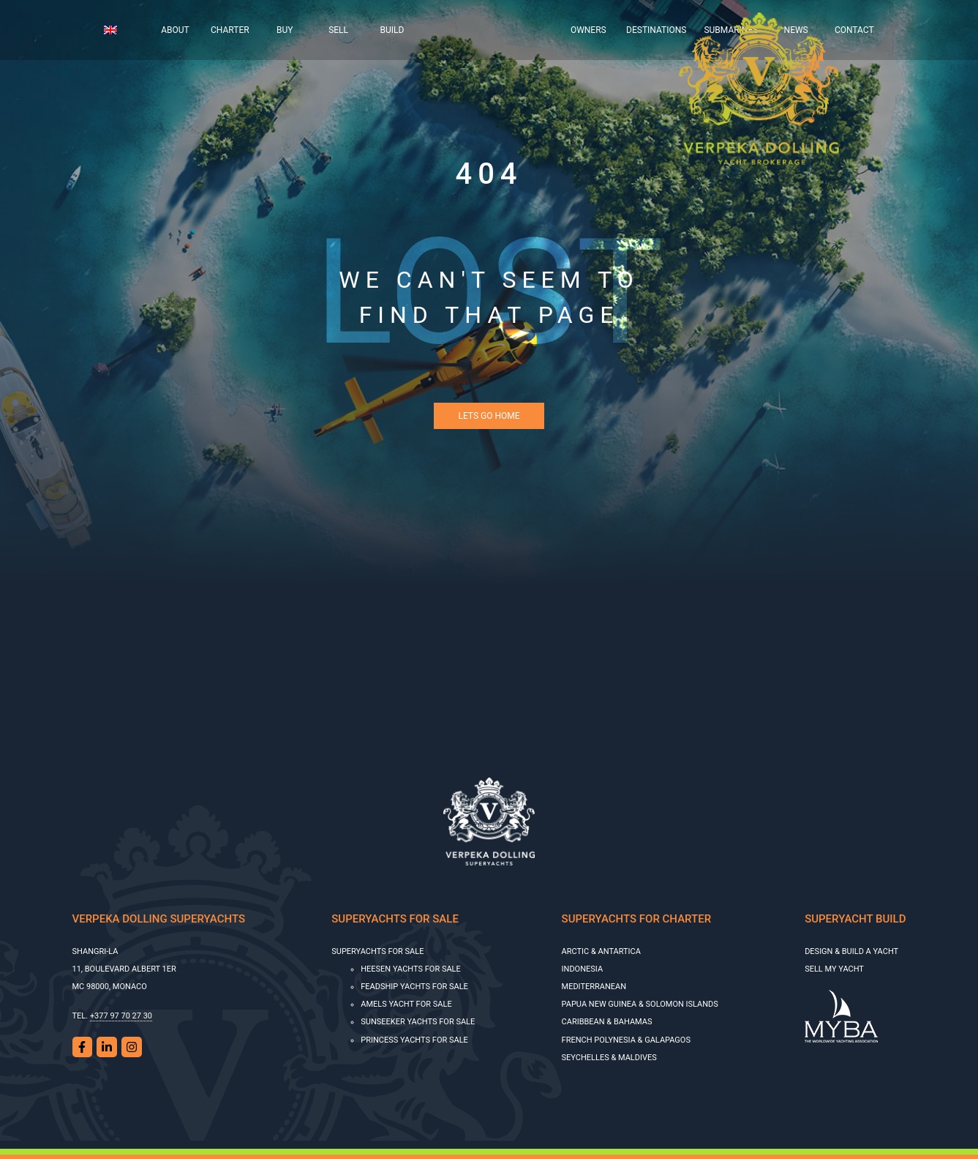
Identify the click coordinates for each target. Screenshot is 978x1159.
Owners (588, 30)
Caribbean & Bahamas (607, 1021)
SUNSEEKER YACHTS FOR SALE (418, 1021)
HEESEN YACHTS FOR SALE (411, 969)
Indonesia (582, 969)
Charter (230, 30)
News (796, 30)
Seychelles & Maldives (609, 1057)
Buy (285, 30)
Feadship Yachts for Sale (414, 986)
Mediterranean (594, 986)
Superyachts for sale (377, 951)
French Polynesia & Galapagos (626, 1040)
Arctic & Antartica (601, 951)
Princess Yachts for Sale (414, 1040)
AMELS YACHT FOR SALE (406, 1004)
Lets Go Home (488, 416)
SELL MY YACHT (834, 969)
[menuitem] (121, 30)
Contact (854, 30)
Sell (338, 30)
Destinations (656, 30)
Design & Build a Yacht (851, 951)
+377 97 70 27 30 (121, 1016)
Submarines (731, 30)
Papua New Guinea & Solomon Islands (640, 1004)
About (175, 30)
